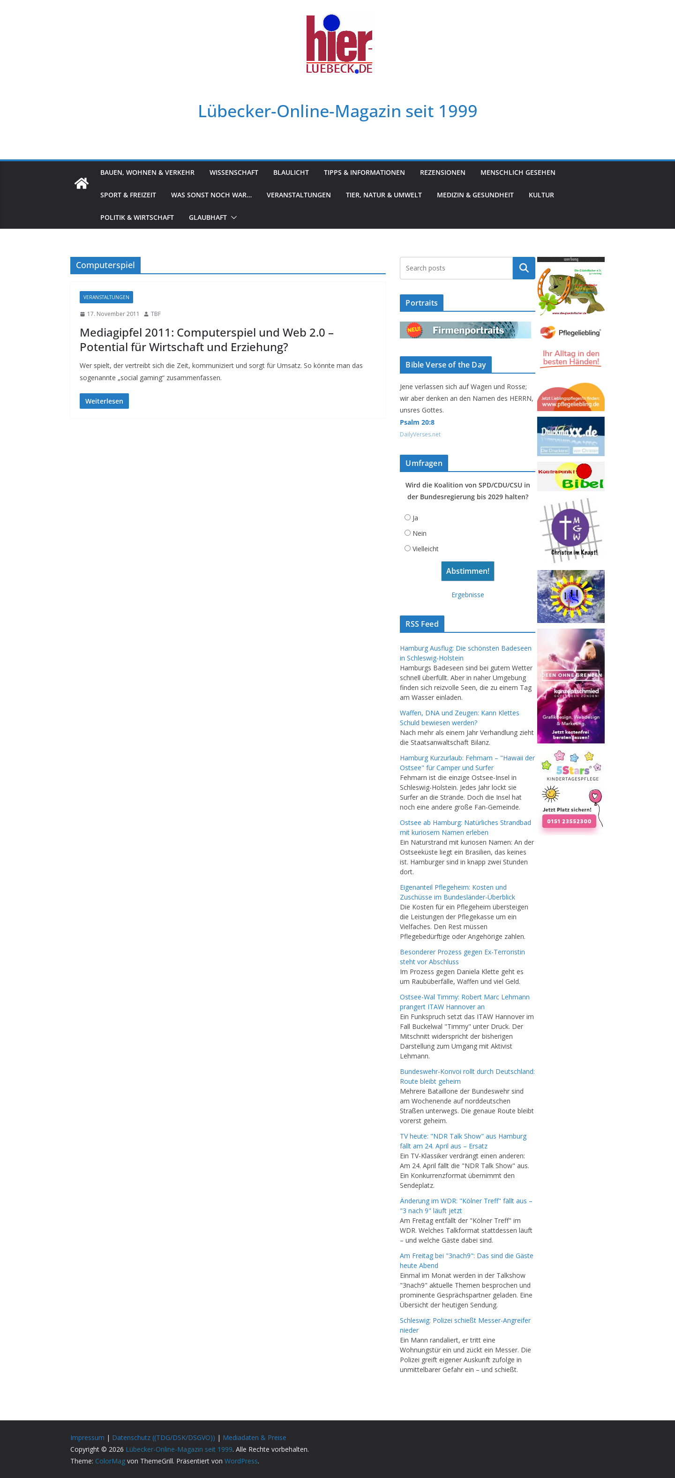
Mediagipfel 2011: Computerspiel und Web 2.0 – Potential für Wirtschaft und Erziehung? (207, 339)
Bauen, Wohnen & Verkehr (147, 172)
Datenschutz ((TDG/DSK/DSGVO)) (163, 1437)
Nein (419, 533)
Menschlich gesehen (517, 172)
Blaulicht (291, 172)
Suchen (524, 268)
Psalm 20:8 (417, 422)
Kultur (541, 194)
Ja (415, 517)
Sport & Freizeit (128, 194)
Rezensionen (442, 172)
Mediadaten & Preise (254, 1437)
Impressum (87, 1437)
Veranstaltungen (299, 194)
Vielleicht (425, 548)
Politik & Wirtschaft (137, 217)
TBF (156, 314)
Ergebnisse (467, 594)
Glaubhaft (208, 217)
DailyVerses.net (420, 434)
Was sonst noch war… (211, 194)
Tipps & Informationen (364, 172)
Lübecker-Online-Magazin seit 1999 (337, 110)
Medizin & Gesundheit (475, 194)
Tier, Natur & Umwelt (384, 194)
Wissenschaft (234, 172)
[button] (232, 217)
